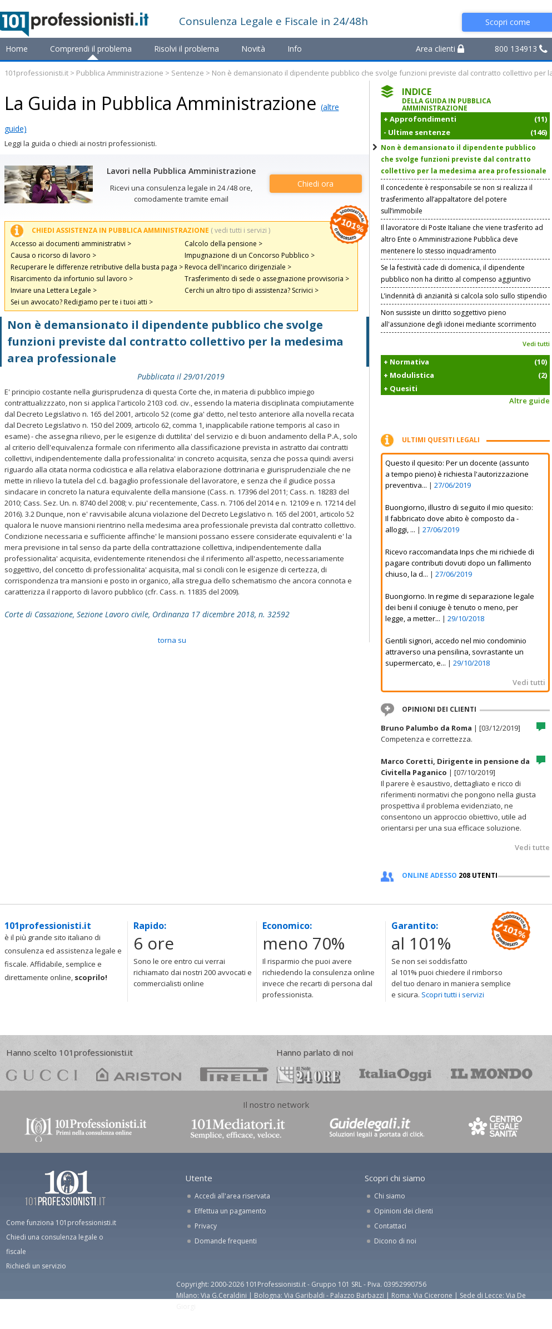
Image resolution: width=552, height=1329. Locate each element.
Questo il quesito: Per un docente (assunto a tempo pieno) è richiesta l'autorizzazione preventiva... (457, 474)
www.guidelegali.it (377, 1129)
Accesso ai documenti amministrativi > (71, 243)
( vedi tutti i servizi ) (240, 230)
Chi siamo (389, 1196)
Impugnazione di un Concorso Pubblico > (250, 255)
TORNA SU (172, 640)
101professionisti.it (36, 73)
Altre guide (529, 401)
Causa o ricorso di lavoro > (53, 255)
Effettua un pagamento (230, 1211)
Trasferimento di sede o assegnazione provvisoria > (267, 278)
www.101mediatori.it (238, 1129)
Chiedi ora (315, 183)
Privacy (206, 1226)
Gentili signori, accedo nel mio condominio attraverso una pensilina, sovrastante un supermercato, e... (455, 652)
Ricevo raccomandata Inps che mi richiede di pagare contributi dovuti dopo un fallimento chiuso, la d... (459, 563)
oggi (395, 1074)
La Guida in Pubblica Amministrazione (160, 103)
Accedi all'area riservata (232, 1196)
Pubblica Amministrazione (119, 73)
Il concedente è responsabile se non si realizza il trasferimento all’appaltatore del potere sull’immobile (457, 199)
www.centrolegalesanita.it (496, 1129)
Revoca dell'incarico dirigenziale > (238, 267)
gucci (41, 1074)
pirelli (234, 1074)
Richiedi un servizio (36, 1266)
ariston (138, 1074)
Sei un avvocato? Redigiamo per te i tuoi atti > (82, 302)
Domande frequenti (226, 1241)
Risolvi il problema (186, 48)
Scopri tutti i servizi (452, 995)
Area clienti (440, 48)
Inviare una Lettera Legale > (54, 290)
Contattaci (390, 1226)
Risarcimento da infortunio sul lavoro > (72, 278)
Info (294, 48)
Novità (253, 48)
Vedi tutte (532, 847)
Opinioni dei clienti (403, 1211)
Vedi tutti (536, 343)
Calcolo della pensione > (223, 243)
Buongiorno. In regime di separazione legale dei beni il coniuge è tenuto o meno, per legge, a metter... (459, 607)
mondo (492, 1074)
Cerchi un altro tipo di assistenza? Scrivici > (252, 290)
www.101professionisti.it (85, 1129)
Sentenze (187, 73)
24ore (308, 1075)
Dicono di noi (395, 1241)
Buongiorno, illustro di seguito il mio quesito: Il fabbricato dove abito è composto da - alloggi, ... (459, 518)
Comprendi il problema (91, 48)
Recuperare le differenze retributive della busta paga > (97, 267)
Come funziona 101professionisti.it (61, 1222)
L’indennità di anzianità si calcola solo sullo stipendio (464, 296)
